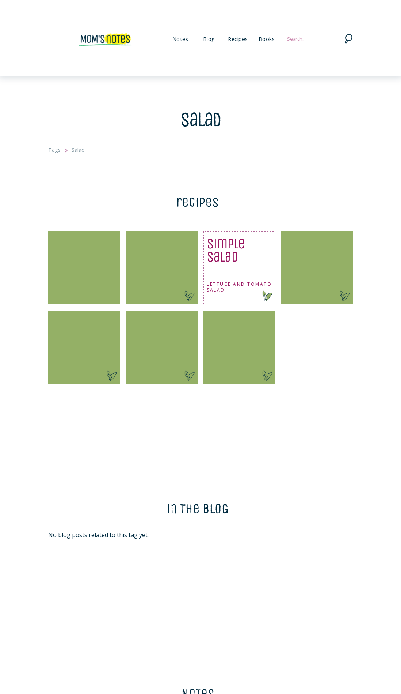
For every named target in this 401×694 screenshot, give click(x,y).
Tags (54, 149)
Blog (209, 38)
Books (267, 38)
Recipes (238, 38)
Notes (180, 38)
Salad (78, 149)
